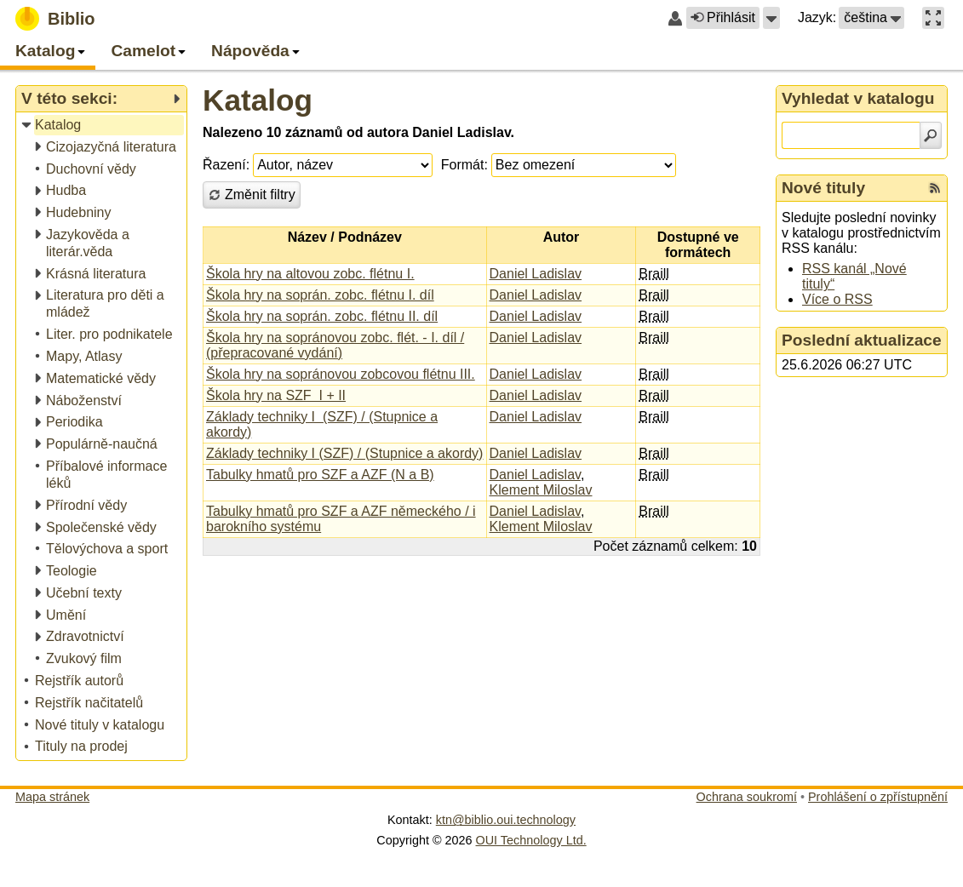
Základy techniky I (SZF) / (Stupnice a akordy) (344, 453)
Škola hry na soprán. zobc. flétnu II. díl (322, 316)
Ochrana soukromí (746, 797)
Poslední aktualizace (862, 340)
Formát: (464, 164)
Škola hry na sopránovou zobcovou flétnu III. (340, 374)
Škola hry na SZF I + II (276, 395)
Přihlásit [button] (723, 17)
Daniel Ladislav (536, 273)
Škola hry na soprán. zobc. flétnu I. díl (320, 295)
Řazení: (226, 164)
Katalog (257, 100)
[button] (771, 18)
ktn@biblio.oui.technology (506, 820)
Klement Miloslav (541, 490)
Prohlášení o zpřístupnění (878, 797)
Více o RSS (837, 299)
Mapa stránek (52, 797)
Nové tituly (823, 188)
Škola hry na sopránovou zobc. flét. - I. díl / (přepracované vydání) (335, 345)
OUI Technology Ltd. (531, 840)
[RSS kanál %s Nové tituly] (935, 188)
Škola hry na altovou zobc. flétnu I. (310, 273)
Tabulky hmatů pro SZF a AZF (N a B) (320, 474)
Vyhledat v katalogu (858, 98)
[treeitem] (102, 125)
